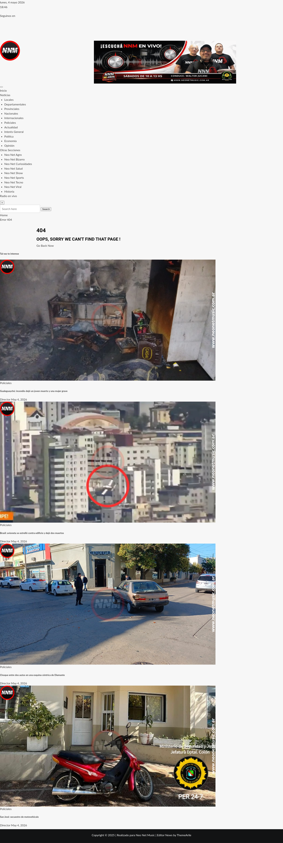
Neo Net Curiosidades (18, 163)
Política (8, 136)
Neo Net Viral (12, 186)
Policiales (10, 122)
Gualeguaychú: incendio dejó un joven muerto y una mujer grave (34, 391)
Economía (10, 141)
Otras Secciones (10, 150)
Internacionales (14, 118)
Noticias (5, 95)
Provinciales (11, 108)
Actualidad (11, 127)
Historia (9, 191)
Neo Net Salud (13, 168)
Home (4, 215)
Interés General (14, 131)
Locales (8, 99)
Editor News (164, 835)
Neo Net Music (145, 835)
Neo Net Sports (14, 177)
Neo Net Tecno (13, 182)
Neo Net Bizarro (14, 159)
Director (5, 399)
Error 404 (6, 219)
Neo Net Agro (13, 154)
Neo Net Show (13, 173)
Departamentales (15, 104)
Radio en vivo (8, 196)
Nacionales (11, 113)
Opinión (9, 145)
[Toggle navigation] (1, 86)
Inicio (3, 90)
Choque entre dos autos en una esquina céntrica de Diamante (32, 675)
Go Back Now (45, 245)
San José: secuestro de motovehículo (19, 816)
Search (46, 209)
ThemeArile (184, 835)
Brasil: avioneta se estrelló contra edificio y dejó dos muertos (32, 533)
